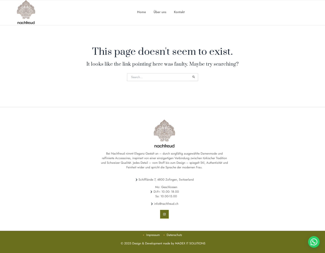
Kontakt (179, 8)
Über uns (160, 8)
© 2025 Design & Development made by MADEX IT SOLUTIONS (162, 243)
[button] (314, 242)
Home (141, 8)
